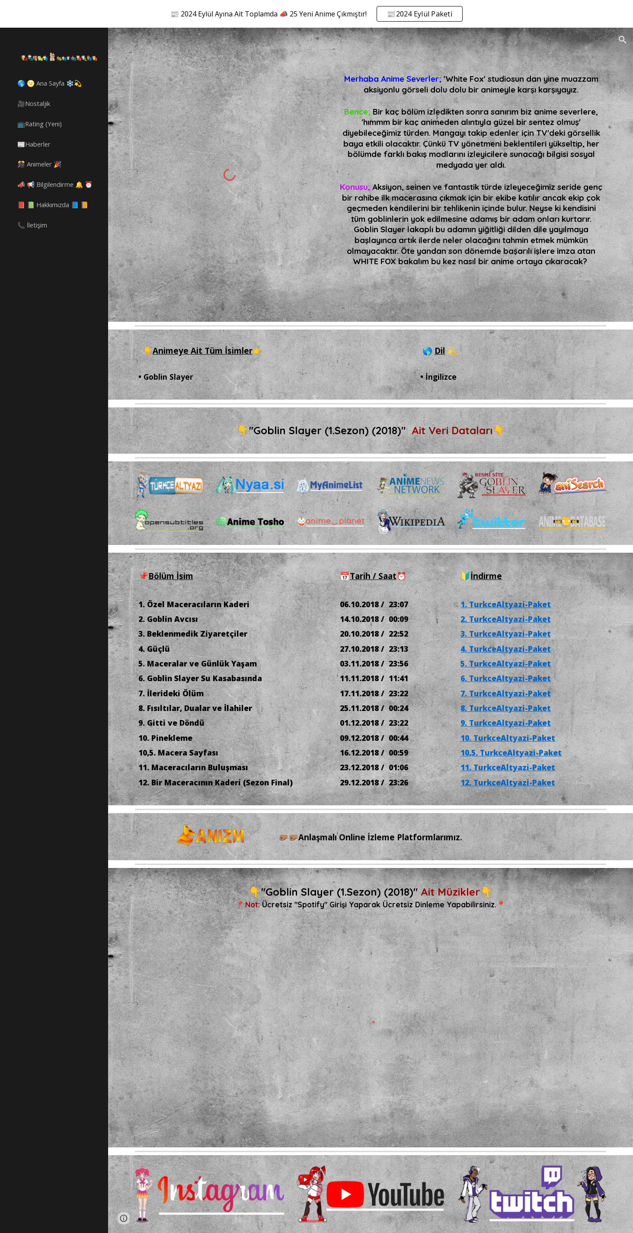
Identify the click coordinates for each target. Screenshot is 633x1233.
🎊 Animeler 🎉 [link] (39, 164)
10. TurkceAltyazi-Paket (507, 738)
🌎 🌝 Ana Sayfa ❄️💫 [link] (49, 83)
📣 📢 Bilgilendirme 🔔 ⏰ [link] (55, 184)
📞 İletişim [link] (32, 225)
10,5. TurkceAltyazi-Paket (511, 752)
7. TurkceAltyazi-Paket (505, 693)
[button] (622, 39)
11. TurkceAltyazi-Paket (507, 767)
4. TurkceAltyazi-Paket (505, 649)
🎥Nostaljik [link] (33, 103)
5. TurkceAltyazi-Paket (505, 663)
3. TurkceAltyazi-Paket (505, 633)
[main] (471, 159)
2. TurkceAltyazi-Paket (505, 619)
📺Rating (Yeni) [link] (39, 123)
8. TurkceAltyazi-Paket (505, 708)
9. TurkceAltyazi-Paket (505, 722)
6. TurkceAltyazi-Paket (505, 678)
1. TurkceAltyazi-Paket (505, 604)
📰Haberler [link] (34, 144)
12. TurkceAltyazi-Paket (507, 782)
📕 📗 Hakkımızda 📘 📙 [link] (52, 204)
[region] (316, 14)
